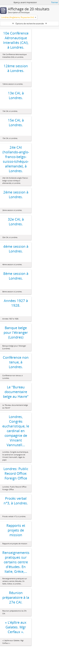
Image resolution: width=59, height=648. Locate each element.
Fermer (54, 2)
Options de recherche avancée (29, 23)
